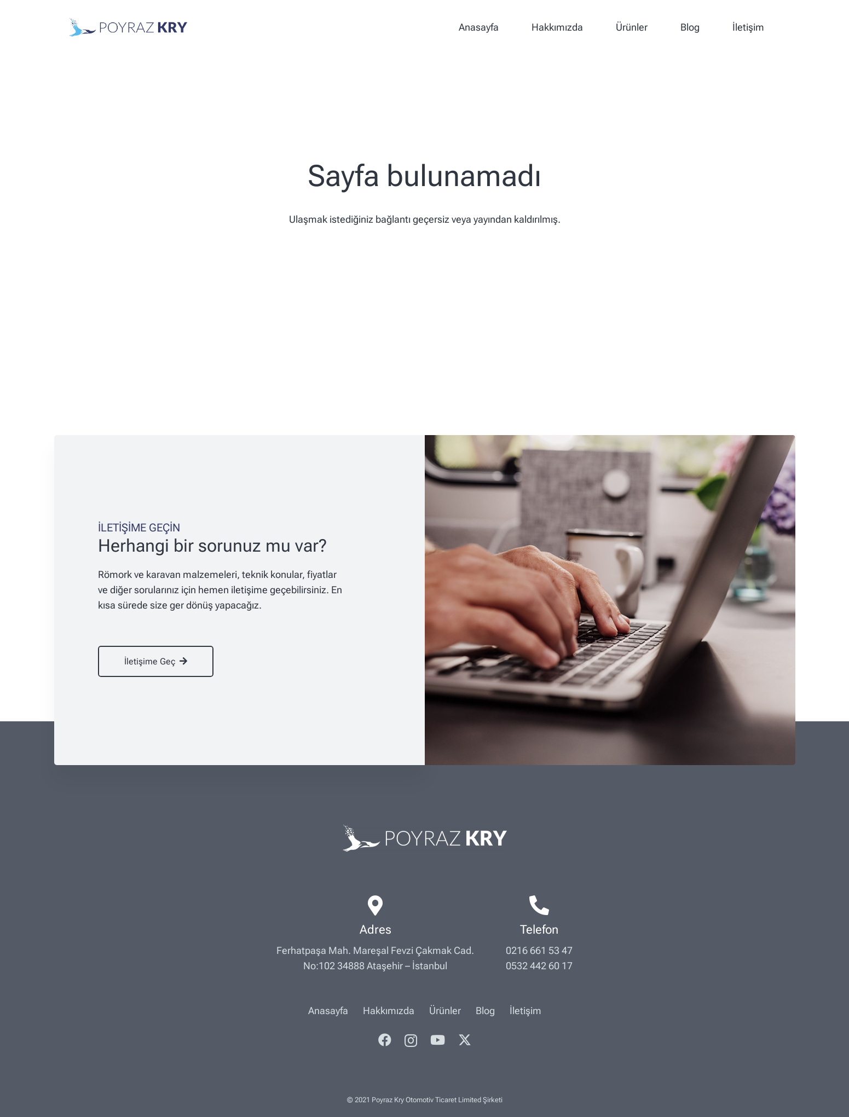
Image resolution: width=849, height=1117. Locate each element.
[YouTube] (437, 1039)
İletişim (525, 1010)
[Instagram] (411, 1040)
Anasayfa (328, 1010)
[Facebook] (384, 1039)
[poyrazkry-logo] (128, 27)
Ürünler (445, 1010)
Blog (485, 1010)
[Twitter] (464, 1040)
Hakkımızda (388, 1010)
